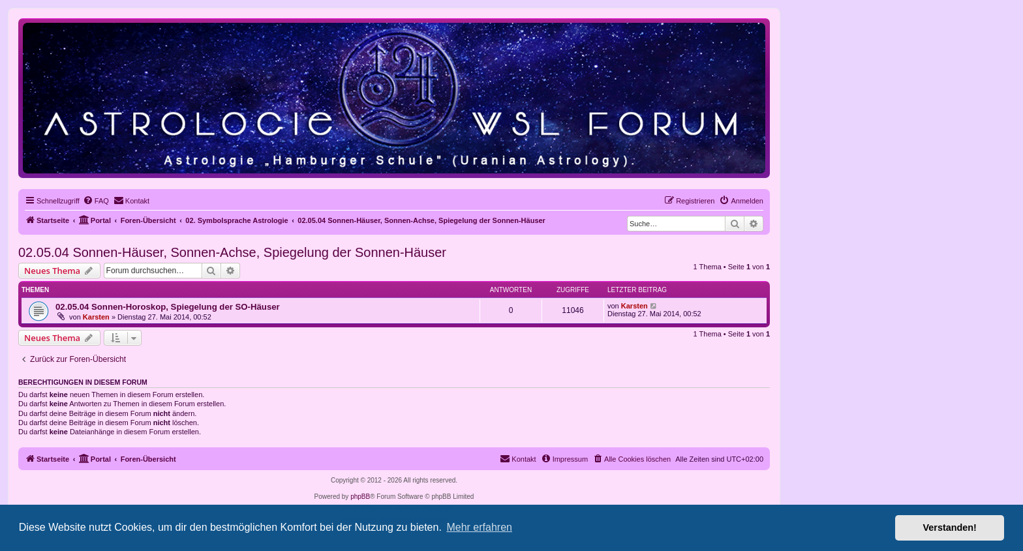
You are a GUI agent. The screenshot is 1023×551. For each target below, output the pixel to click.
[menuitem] (96, 201)
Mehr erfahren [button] (479, 527)
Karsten (96, 317)
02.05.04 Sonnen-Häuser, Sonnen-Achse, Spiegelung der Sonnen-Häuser (232, 252)
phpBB (360, 496)
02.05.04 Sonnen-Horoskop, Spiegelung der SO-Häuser (167, 307)
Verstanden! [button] (950, 527)
